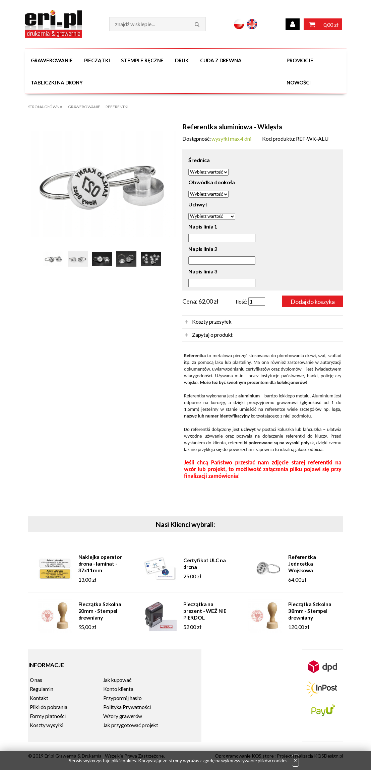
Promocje (300, 60)
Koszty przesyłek (211, 321)
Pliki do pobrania (48, 707)
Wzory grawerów (122, 716)
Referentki (117, 106)
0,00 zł (323, 24)
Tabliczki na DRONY (57, 82)
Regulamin (42, 689)
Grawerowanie (52, 60)
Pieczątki (97, 60)
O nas (36, 680)
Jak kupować (117, 680)
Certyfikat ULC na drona (204, 563)
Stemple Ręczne (142, 60)
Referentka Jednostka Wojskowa (302, 563)
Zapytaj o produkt (212, 334)
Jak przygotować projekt (130, 725)
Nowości (299, 82)
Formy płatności (48, 716)
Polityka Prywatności (127, 707)
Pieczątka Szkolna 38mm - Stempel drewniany (309, 611)
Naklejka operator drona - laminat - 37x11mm (100, 563)
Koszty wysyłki (47, 725)
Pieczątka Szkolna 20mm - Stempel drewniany (99, 611)
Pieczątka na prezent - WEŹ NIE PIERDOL (205, 611)
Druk (181, 60)
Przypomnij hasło (122, 698)
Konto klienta (118, 689)
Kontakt (39, 698)
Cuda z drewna (221, 60)
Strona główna (45, 106)
